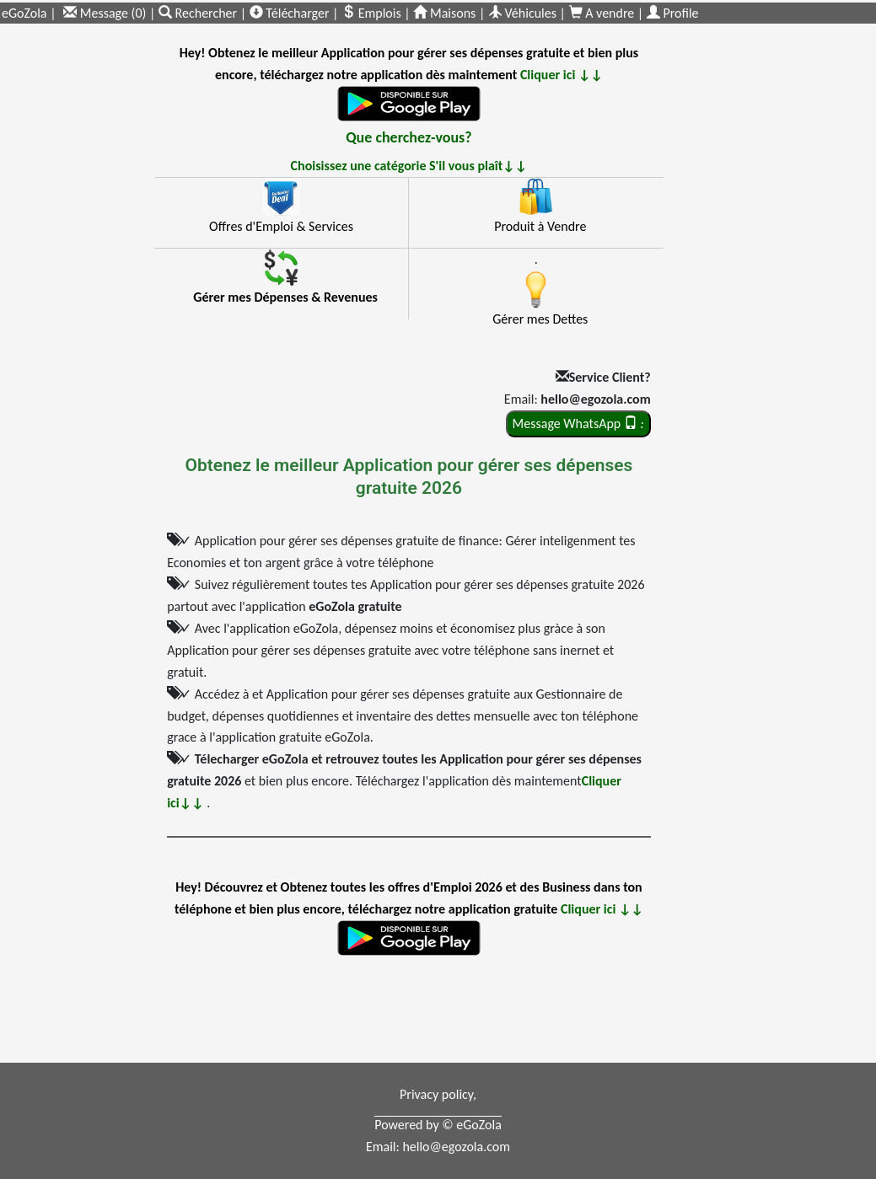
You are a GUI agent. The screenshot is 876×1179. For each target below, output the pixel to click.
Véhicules (522, 13)
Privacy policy (436, 1094)
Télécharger (290, 13)
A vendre (603, 13)
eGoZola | (29, 13)
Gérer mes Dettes (540, 319)
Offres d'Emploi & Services (281, 226)
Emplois (371, 13)
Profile (673, 13)
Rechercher (199, 13)
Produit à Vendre (540, 226)
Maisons (444, 13)
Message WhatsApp (578, 423)
